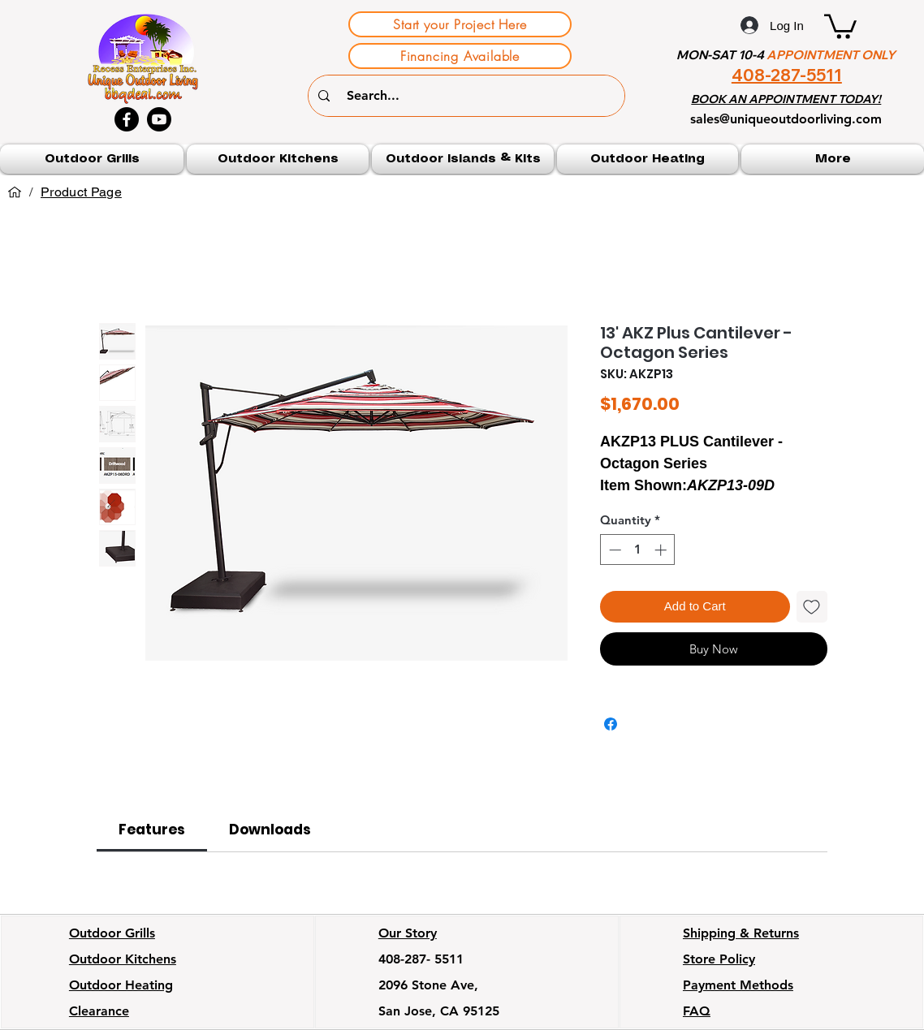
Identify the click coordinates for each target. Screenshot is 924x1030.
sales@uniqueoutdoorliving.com (786, 119)
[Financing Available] (460, 56)
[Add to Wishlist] (812, 607)
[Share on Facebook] (610, 724)
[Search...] (468, 95)
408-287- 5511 (421, 959)
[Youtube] (159, 119)
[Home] (14, 192)
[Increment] (662, 550)
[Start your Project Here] (460, 24)
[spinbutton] (637, 550)
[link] (152, 829)
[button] (840, 25)
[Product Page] (81, 192)
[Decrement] (613, 550)
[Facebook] (126, 119)
